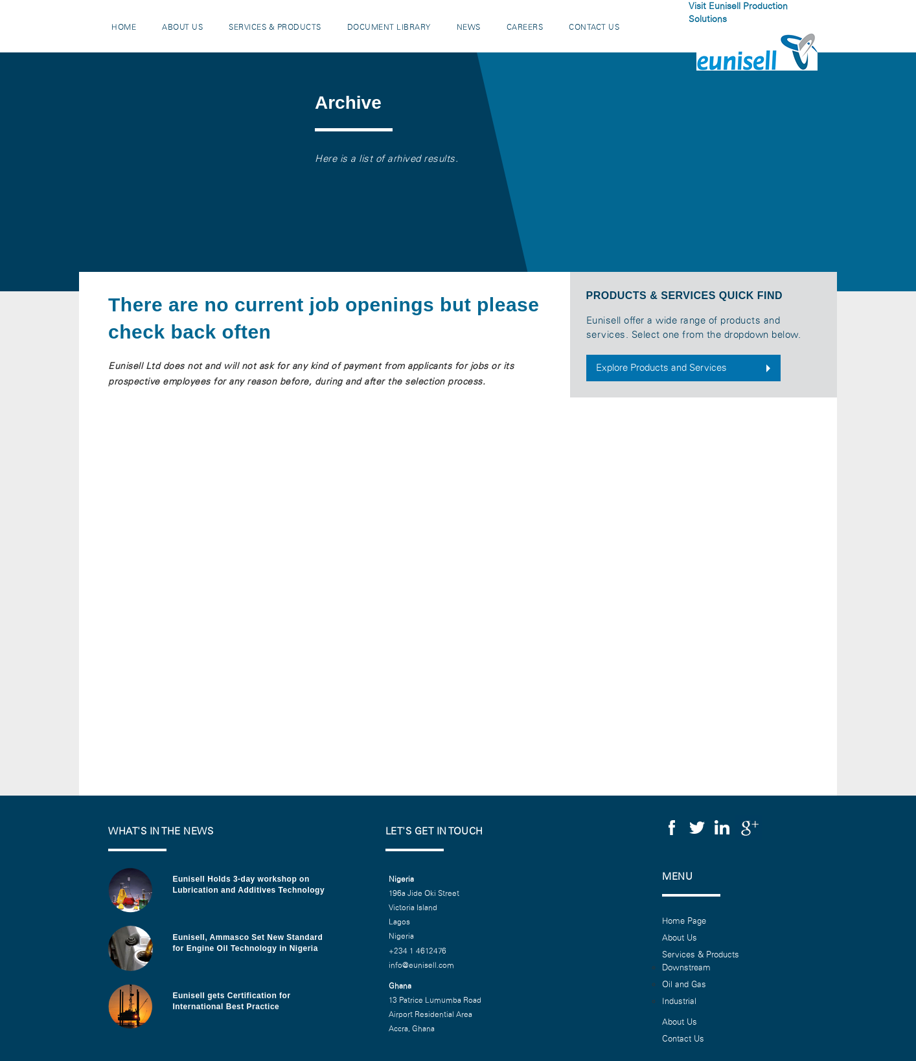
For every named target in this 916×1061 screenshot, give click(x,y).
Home (123, 27)
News (469, 27)
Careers (525, 27)
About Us (182, 27)
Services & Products (275, 27)
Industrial (679, 1001)
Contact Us (594, 27)
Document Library (389, 27)
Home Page (684, 921)
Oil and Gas (684, 984)
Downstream (686, 968)
